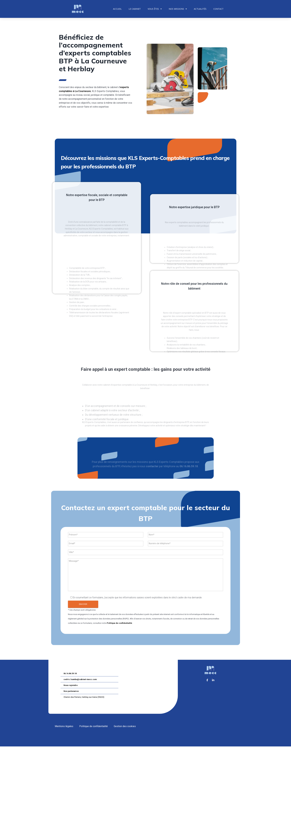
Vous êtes (155, 8)
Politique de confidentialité (119, 623)
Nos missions (178, 8)
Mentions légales (64, 726)
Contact (218, 8)
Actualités (200, 8)
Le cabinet (135, 8)
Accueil (117, 8)
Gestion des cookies (125, 726)
